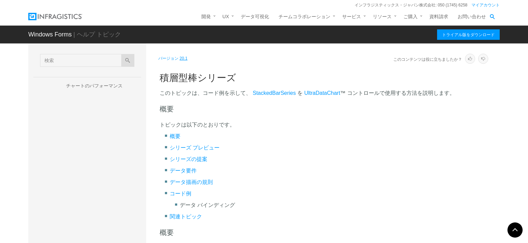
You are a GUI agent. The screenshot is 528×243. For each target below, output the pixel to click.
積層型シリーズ (94, 142)
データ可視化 (255, 16)
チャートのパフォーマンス (94, 85)
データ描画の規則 (191, 182)
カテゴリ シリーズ (97, 119)
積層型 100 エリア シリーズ (113, 231)
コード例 (180, 193)
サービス (351, 16)
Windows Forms (50, 34)
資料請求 (438, 16)
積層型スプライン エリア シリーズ (113, 204)
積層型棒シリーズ (103, 165)
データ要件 (183, 170)
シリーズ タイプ (89, 108)
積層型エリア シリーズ (108, 153)
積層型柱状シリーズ (105, 177)
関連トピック (186, 216)
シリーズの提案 (188, 159)
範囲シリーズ (92, 130)
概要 (175, 136)
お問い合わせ (472, 16)
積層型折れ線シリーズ (107, 188)
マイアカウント (485, 5)
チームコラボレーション (304, 16)
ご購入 (410, 16)
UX (226, 16)
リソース (382, 16)
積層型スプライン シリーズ (113, 219)
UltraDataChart (322, 93)
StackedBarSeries (274, 93)
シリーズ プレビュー (195, 148)
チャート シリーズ (85, 97)
